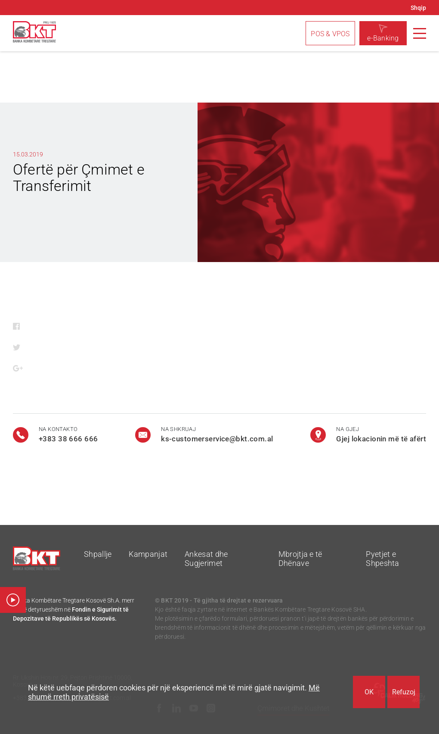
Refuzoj (403, 692)
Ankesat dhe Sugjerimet (206, 559)
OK (369, 692)
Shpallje (97, 554)
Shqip (418, 7)
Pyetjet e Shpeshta (382, 559)
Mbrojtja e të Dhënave (300, 559)
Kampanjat (148, 554)
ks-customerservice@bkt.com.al (217, 438)
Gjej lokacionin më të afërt (381, 438)
